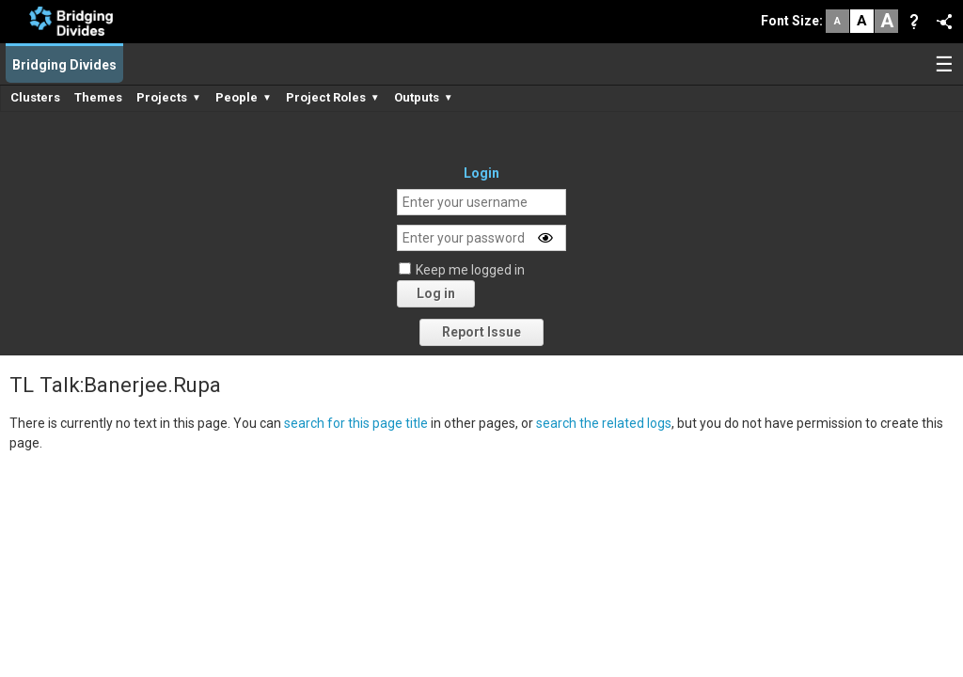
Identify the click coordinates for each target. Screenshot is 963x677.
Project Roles (333, 97)
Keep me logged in (470, 269)
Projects (168, 97)
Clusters (35, 97)
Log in (436, 293)
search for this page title (356, 423)
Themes (98, 97)
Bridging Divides (64, 64)
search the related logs (603, 423)
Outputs (423, 97)
